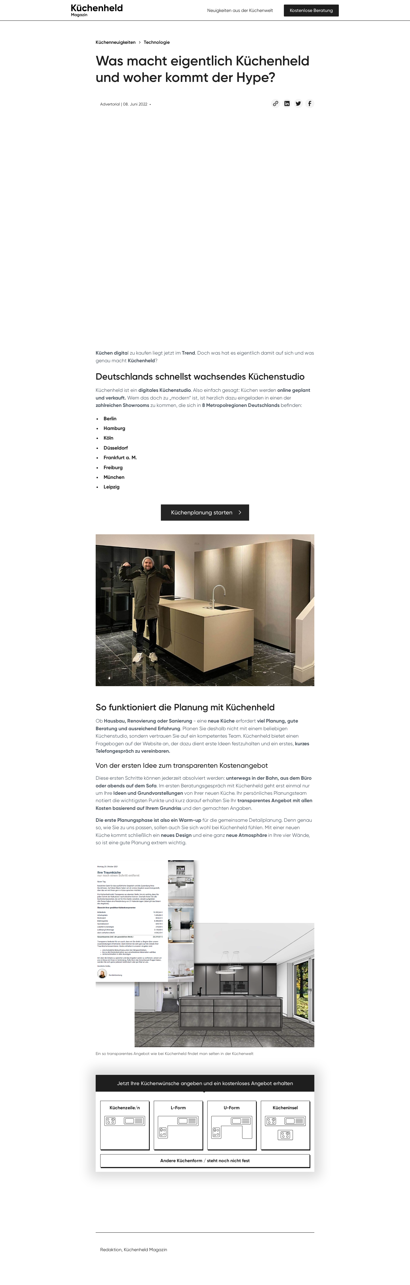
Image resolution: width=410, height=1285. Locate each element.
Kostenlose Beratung (311, 10)
